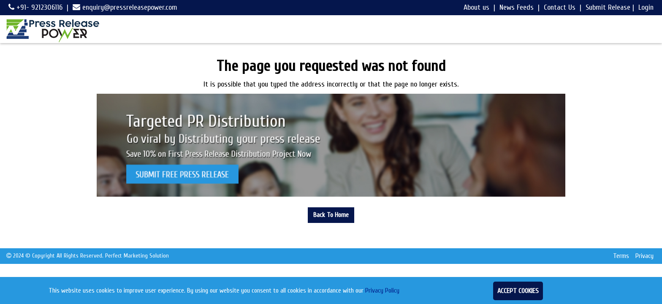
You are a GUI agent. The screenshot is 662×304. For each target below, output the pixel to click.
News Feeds (516, 7)
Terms (621, 256)
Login (646, 7)
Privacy (644, 256)
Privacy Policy (382, 290)
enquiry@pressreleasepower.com (125, 7)
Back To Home (331, 215)
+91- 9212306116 (35, 7)
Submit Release (608, 7)
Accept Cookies (518, 291)
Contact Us (559, 7)
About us (476, 7)
